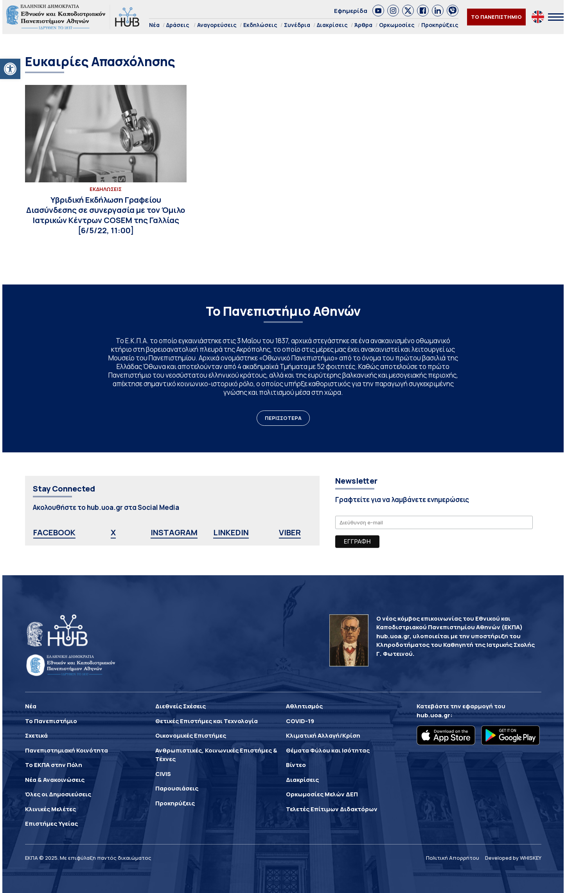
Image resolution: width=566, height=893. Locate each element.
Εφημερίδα (350, 11)
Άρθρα (363, 25)
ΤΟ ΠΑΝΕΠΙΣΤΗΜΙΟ (496, 16)
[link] (378, 10)
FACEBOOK (54, 532)
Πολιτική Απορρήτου (452, 857)
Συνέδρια (297, 25)
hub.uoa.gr (433, 715)
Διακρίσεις (332, 25)
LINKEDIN (231, 532)
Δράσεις (177, 25)
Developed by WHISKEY (513, 857)
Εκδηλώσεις (260, 25)
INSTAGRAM (174, 532)
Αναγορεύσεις (217, 25)
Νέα (154, 25)
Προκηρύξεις (439, 25)
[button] (10, 69)
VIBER (290, 532)
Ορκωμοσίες (397, 25)
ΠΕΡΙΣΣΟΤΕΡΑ (283, 417)
